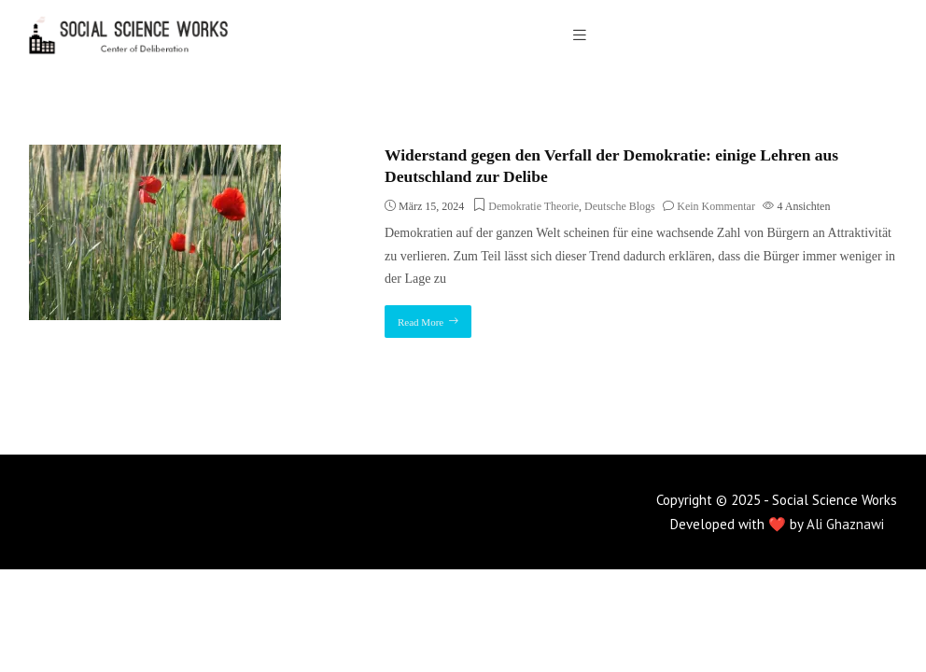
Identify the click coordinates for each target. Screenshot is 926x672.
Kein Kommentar (716, 206)
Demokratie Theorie (533, 206)
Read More (420, 322)
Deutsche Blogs (619, 206)
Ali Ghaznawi (845, 524)
